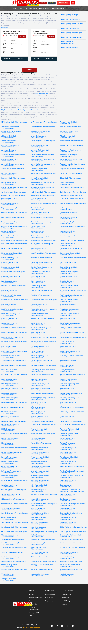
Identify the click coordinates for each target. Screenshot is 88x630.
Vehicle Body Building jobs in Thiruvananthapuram (69, 557)
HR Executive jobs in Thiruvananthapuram (14, 342)
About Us (31, 594)
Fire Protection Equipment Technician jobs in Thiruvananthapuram (73, 291)
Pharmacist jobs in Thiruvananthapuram (43, 433)
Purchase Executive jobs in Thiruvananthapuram (9, 462)
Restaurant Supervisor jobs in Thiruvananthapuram (40, 476)
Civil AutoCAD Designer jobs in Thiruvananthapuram (40, 208)
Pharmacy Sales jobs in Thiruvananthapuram (38, 439)
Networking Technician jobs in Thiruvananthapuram (69, 398)
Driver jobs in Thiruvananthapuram (41, 258)
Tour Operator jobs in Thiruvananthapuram (73, 543)
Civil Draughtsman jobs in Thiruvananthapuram (68, 208)
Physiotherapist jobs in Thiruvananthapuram (8, 443)
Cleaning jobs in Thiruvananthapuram (12, 217)
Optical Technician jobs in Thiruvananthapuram (68, 417)
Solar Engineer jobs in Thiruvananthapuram (14, 513)
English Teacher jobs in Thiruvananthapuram (38, 277)
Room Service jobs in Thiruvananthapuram (14, 480)
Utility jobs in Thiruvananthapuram (41, 557)
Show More (4, 27)
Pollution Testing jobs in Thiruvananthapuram (67, 443)
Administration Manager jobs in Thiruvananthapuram (40, 132)
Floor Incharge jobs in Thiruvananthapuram (14, 300)
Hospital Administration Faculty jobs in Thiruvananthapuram (72, 333)
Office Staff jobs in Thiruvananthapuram (72, 412)
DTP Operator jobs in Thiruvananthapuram (73, 258)
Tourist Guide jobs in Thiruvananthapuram (14, 547)
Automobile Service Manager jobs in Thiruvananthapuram (12, 164)
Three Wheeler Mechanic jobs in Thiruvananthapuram (11, 543)
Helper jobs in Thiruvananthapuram (71, 328)
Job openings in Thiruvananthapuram (67, 42)
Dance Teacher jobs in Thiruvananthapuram (14, 240)
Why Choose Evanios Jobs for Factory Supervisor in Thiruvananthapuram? (22, 110)
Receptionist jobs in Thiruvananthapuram (72, 466)
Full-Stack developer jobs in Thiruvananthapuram (10, 319)
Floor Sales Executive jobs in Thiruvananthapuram (69, 300)
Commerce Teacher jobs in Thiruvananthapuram (68, 218)
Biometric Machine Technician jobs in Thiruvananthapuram (42, 183)
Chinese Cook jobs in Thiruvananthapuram (73, 203)
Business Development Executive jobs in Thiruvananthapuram (14, 188)
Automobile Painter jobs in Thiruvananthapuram (9, 160)
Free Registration (50, 594)
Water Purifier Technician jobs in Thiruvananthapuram (70, 565)
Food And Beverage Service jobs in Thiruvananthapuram (12, 309)
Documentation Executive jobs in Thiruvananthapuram (70, 253)
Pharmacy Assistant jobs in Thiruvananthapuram (9, 439)
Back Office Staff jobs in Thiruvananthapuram (8, 174)
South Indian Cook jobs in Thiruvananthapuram (68, 518)
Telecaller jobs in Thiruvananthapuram (71, 539)
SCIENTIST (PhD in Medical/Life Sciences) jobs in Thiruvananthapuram (72, 490)
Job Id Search (65, 597)
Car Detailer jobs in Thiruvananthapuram (13, 192)
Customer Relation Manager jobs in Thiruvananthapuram (42, 236)
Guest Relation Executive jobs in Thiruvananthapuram (70, 323)
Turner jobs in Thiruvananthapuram (12, 552)
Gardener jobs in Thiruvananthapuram (42, 318)
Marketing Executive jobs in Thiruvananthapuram (68, 379)
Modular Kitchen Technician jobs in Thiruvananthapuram (71, 393)
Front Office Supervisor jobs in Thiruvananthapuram (69, 314)
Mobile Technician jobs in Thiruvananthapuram (9, 393)
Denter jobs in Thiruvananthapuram (12, 248)
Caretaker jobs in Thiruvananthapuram (13, 195)
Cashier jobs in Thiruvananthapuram (71, 195)
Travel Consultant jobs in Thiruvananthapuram (38, 548)
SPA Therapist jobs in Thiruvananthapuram (14, 522)
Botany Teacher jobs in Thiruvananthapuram (67, 183)
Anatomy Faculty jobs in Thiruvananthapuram (8, 141)
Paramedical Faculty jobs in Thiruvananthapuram (10, 425)
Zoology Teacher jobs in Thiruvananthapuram (8, 579)
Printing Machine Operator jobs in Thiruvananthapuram (11, 453)
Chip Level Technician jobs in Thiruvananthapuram (10, 208)
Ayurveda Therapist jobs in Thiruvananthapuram (39, 169)
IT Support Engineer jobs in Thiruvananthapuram (39, 356)
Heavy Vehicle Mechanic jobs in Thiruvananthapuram (41, 328)
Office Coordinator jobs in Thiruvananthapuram (9, 412)
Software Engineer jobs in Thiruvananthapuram (39, 509)
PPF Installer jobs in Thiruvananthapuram (14, 447)
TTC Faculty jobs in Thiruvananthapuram (72, 547)
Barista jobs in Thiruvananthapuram (71, 173)
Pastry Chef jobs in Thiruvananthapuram (43, 424)
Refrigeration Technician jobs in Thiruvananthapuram (11, 471)
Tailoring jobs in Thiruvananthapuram (12, 539)
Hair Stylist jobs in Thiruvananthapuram (13, 328)
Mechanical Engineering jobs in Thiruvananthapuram (69, 384)
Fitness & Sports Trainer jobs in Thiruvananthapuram (11, 295)
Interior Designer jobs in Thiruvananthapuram (38, 351)
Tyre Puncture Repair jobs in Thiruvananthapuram (69, 553)
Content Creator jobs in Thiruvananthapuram (38, 227)
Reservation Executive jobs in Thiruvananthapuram (40, 471)
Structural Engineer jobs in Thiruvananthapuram (9, 535)
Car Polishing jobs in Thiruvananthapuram (73, 192)
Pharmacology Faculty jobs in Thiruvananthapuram (69, 434)
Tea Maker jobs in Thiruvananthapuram (43, 539)
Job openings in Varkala (69, 47)
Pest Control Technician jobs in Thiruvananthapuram (69, 429)
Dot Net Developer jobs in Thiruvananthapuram (9, 258)
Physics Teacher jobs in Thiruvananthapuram (67, 439)
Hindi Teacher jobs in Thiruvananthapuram (14, 332)
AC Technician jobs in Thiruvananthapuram (44, 122)
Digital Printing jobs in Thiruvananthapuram (44, 253)
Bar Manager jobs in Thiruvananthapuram (43, 173)
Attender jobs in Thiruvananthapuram (71, 145)
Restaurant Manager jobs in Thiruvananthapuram (9, 476)
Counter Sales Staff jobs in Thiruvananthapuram (68, 232)
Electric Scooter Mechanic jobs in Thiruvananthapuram (41, 263)
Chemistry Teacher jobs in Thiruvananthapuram (9, 204)
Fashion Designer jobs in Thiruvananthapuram (38, 286)
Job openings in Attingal (69, 15)
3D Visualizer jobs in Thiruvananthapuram (14, 122)
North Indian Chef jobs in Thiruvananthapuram (38, 403)
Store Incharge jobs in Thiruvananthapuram (44, 532)
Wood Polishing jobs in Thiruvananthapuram (8, 574)
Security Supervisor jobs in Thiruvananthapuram (68, 495)
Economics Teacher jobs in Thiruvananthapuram (9, 263)
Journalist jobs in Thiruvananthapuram (71, 356)
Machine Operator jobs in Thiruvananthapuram (9, 379)
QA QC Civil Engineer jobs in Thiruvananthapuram (10, 467)
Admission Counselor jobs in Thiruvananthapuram (69, 132)
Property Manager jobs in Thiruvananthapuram (9, 457)
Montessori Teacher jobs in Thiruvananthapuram (9, 398)
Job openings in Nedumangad (71, 33)
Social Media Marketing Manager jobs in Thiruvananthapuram (72, 504)
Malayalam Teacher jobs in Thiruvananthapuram (39, 379)
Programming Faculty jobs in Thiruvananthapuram (69, 453)
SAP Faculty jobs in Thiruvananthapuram (13, 489)
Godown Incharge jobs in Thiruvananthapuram (9, 323)
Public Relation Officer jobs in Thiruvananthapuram (69, 457)
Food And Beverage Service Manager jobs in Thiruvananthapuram (44, 309)
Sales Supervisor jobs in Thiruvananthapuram (9, 485)
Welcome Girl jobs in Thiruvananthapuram (14, 569)
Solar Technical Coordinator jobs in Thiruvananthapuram (71, 513)
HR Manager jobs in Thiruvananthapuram (43, 342)
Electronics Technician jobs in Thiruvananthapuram (69, 272)
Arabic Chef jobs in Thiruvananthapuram (43, 140)
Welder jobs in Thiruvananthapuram (42, 569)
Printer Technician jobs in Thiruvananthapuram (68, 448)
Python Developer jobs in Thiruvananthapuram (68, 462)
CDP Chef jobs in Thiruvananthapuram (71, 198)
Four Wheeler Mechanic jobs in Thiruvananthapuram (69, 309)
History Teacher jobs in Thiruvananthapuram (38, 333)
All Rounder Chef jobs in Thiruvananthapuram (8, 136)
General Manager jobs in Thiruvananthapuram (67, 319)
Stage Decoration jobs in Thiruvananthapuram (38, 527)
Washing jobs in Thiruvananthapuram (42, 565)
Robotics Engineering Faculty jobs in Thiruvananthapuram (71, 476)
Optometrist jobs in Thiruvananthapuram (13, 421)
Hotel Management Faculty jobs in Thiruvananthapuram (12, 337)
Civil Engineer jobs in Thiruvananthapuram (14, 212)
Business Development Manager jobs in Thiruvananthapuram (43, 188)
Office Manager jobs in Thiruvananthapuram (38, 412)
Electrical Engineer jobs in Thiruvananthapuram (68, 263)
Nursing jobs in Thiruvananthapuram (12, 407)
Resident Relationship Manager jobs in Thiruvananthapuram (72, 471)
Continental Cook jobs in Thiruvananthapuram (38, 232)
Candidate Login (66, 601)
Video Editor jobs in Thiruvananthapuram (13, 561)
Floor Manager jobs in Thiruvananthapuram (44, 300)
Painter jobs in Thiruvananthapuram (71, 421)
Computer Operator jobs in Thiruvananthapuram (68, 222)
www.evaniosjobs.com (41, 93)
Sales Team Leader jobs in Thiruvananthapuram (39, 485)
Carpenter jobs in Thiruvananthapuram (42, 195)
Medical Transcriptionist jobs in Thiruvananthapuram (40, 389)
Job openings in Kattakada (70, 19)
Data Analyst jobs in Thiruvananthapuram (43, 240)
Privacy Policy (33, 604)
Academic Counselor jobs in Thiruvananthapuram (68, 122)
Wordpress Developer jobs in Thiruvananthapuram (40, 574)
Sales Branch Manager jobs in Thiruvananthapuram (40, 481)
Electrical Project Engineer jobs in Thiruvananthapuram (41, 267)
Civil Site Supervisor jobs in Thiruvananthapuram (68, 213)
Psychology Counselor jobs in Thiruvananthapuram (40, 457)
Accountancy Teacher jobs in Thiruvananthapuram (10, 127)
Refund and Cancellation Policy (34, 608)
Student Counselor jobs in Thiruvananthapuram (39, 535)
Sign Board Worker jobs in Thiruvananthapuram (68, 499)
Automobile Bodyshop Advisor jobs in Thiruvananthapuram (42, 155)
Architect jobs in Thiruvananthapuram (71, 140)
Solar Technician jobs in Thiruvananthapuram (8, 518)
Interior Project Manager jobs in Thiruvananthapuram (70, 351)
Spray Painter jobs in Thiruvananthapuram (14, 527)
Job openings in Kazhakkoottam (72, 24)
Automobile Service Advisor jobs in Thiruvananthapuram (71, 160)
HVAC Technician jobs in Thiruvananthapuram (8, 347)
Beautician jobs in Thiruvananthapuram (13, 178)
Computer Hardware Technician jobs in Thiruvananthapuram (43, 222)
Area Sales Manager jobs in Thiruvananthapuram (10, 146)
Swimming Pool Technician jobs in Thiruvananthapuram (70, 535)
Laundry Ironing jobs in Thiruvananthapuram (67, 370)
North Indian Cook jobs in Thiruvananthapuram (68, 403)
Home (14, 8)
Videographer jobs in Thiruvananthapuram (43, 561)
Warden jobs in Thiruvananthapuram (71, 561)
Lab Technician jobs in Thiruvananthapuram (44, 365)
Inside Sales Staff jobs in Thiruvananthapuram (68, 347)
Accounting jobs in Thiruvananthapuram (43, 126)
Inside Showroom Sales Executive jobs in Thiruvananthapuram (14, 351)
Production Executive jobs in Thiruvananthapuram (40, 453)
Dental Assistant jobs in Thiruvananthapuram (67, 244)
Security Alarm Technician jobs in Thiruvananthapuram (11, 495)
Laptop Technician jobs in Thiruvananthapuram (68, 365)
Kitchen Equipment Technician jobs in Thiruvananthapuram (42, 361)
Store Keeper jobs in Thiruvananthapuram (73, 532)
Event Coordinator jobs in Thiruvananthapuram (9, 281)
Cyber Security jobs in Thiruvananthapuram (73, 236)
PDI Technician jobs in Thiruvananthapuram (8, 429)
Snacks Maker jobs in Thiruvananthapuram (14, 504)
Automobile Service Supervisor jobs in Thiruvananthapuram (43, 164)
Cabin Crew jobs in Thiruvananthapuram (72, 187)
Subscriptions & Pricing (35, 597)
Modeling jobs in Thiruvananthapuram (42, 393)
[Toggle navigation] (73, 3)
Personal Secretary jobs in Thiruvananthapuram (39, 429)
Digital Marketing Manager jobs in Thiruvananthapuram (11, 253)
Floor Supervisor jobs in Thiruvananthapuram (8, 305)
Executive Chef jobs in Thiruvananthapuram (67, 281)
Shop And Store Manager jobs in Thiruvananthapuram (41, 499)
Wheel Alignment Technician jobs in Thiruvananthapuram (71, 570)
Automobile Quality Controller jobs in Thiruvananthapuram (42, 160)
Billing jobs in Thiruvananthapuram (70, 178)
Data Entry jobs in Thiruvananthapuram (72, 240)
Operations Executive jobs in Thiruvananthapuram (10, 417)
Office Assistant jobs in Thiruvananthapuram (38, 407)
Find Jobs (64, 604)
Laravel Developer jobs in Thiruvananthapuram (9, 370)
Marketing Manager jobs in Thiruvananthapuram (9, 384)
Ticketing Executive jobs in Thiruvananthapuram (39, 543)
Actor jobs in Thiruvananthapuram (70, 126)
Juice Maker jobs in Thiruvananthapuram (13, 360)
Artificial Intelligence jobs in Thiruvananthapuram (39, 146)
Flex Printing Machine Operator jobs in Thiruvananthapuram (72, 295)
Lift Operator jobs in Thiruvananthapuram (14, 374)
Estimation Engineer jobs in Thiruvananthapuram (68, 277)
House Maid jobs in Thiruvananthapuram (43, 337)
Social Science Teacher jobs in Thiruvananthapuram (10, 509)
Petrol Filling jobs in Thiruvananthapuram (14, 433)
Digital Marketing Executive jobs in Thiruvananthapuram (71, 249)
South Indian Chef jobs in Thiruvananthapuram (38, 518)
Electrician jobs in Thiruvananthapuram (13, 272)
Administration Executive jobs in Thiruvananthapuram (11, 132)
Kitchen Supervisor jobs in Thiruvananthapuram (68, 361)
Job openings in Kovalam (70, 28)
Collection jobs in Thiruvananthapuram (42, 217)
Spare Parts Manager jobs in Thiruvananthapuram (69, 523)
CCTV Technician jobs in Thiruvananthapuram (38, 199)
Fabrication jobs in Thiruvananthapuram (13, 286)
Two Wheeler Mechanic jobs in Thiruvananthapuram (40, 553)
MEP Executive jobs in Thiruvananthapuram (67, 389)
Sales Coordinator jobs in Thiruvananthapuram (68, 481)
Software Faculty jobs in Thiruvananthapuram (67, 509)
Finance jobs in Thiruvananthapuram (42, 290)
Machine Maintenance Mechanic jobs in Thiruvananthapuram (72, 375)
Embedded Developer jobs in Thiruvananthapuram (10, 277)
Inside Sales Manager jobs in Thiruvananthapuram (40, 347)
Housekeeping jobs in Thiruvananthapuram (73, 337)
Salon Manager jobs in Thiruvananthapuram (67, 485)
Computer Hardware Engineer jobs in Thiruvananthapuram (12, 222)
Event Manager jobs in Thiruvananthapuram (38, 281)
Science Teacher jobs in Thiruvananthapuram (38, 490)
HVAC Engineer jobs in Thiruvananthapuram (67, 342)
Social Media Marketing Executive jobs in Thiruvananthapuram (44, 504)
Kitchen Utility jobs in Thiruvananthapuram (14, 365)
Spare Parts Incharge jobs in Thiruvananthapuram (39, 523)
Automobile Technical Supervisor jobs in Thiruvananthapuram (72, 164)
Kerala (20, 8)
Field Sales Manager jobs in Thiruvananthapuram (10, 291)
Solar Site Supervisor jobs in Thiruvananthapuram (40, 513)
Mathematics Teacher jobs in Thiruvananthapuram (40, 384)
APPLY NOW (6, 58)
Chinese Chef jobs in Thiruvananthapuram (43, 203)
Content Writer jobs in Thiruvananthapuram (73, 226)
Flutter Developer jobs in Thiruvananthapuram (67, 305)
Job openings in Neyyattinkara (71, 37)
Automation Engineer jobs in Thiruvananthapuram (10, 150)
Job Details (20, 58)
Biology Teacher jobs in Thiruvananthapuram (8, 183)
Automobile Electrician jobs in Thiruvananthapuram (69, 155)
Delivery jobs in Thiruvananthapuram (42, 244)
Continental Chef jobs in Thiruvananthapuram (8, 232)
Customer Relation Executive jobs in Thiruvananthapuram (12, 236)
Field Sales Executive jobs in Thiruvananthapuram (69, 286)
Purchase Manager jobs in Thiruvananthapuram (39, 462)
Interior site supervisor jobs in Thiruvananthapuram (10, 356)
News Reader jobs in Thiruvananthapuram (14, 402)
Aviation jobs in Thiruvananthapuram (12, 168)
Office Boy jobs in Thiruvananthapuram (72, 407)
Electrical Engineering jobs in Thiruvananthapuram (10, 267)
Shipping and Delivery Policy (35, 614)
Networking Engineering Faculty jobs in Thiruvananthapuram (43, 398)
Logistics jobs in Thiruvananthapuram (42, 374)
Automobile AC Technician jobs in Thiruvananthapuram (70, 150)
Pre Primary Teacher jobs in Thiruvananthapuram (39, 448)
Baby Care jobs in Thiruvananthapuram (72, 168)
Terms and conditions (35, 601)
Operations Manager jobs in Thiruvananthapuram (39, 417)
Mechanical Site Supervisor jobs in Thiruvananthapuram (12, 389)
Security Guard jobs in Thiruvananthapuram (44, 494)
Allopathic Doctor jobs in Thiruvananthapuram (67, 136)
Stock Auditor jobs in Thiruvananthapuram (14, 532)
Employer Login (49, 601)
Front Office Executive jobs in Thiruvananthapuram (10, 314)
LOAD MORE (29, 69)
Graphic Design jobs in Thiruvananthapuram (38, 323)
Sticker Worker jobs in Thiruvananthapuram (73, 527)
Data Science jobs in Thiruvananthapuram (14, 244)
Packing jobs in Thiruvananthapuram (42, 421)
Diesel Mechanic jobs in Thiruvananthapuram (38, 249)
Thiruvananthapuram (31, 8)
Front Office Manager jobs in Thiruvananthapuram (39, 314)
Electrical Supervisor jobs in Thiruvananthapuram (68, 267)
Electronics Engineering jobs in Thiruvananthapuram (40, 272)
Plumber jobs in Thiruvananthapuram (42, 443)
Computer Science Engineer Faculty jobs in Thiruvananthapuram (14, 227)
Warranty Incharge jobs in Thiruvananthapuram (9, 565)
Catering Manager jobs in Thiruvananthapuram (9, 199)
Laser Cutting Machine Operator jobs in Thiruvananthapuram (43, 370)
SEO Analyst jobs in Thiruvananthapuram (13, 499)
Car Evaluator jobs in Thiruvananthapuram (43, 192)
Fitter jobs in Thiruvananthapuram (41, 295)
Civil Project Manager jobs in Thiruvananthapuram (40, 213)
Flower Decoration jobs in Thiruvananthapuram (39, 305)
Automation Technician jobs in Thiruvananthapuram (40, 150)
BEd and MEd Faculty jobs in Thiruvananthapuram (39, 178)
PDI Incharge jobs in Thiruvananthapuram (72, 424)
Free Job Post (49, 597)
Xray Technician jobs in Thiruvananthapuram (67, 574)
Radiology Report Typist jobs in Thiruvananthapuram (40, 467)
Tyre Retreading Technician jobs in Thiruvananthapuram (12, 557)
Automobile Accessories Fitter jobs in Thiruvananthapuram (13, 155)
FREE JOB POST (63, 3)
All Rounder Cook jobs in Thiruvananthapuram (38, 136)
